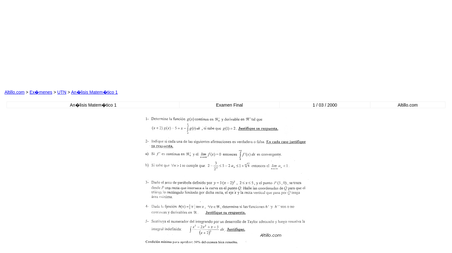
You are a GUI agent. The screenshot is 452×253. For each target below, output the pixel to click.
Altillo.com (14, 92)
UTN (61, 92)
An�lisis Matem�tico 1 (94, 92)
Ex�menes (41, 92)
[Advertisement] (157, 43)
